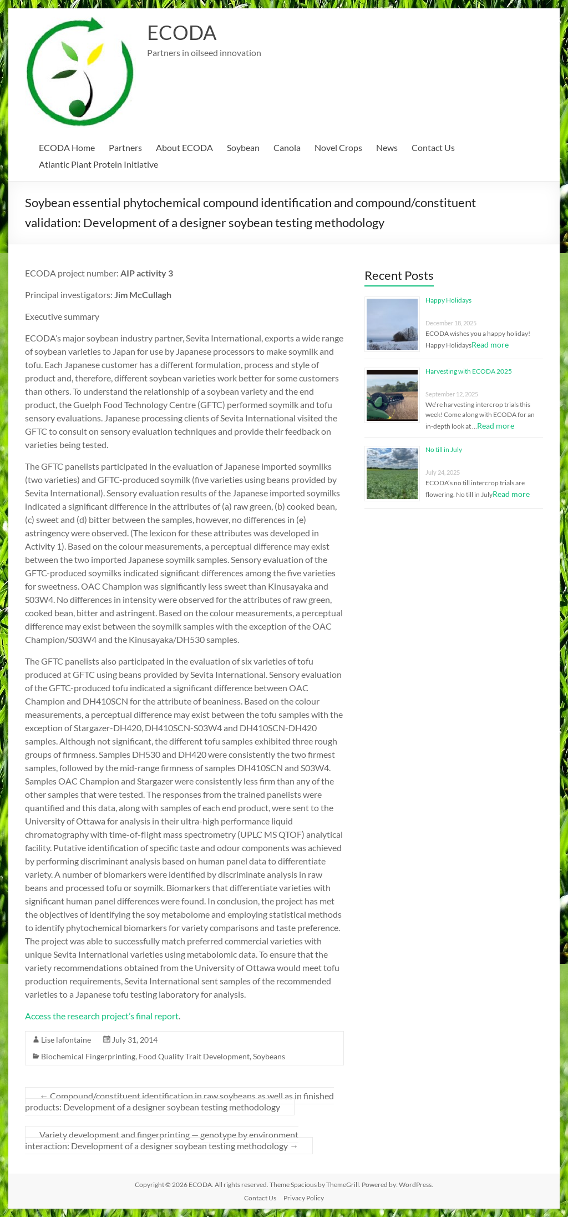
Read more (490, 344)
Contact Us (433, 147)
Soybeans (269, 1056)
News (387, 147)
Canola (287, 147)
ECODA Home (67, 147)
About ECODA (184, 147)
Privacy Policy (303, 1198)
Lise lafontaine (66, 1039)
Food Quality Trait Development (194, 1056)
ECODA (181, 32)
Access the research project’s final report (102, 1015)
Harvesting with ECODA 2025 (468, 371)
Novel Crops (338, 147)
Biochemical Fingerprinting (88, 1056)
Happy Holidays (448, 300)
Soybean (243, 147)
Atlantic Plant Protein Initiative (98, 164)
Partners (125, 147)
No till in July (443, 449)
